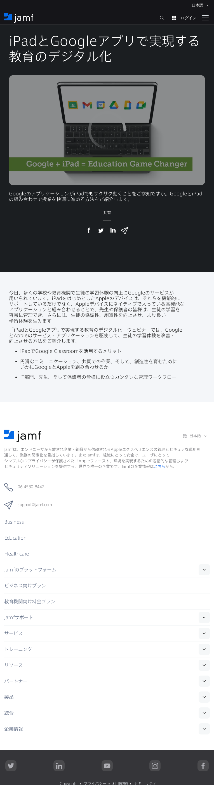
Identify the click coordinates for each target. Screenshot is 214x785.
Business (13, 522)
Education (15, 537)
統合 (8, 712)
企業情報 (13, 728)
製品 (8, 697)
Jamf (30, 569)
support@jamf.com (28, 505)
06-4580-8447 (24, 487)
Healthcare (16, 553)
